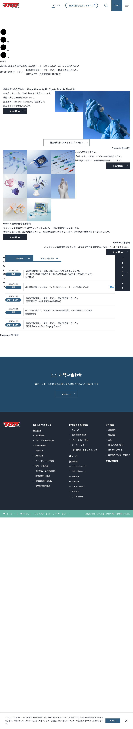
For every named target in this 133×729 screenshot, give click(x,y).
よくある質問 (77, 708)
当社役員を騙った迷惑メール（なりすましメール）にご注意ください (57, 498)
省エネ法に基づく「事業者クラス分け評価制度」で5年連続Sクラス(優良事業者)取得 (58, 523)
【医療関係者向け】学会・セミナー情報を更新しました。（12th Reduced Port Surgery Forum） (52, 536)
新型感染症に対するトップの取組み (69, 218)
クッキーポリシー (25, 721)
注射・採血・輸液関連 (44, 652)
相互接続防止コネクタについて (84, 661)
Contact (68, 605)
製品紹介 (37, 642)
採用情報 (73, 672)
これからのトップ (79, 677)
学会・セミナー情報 (80, 651)
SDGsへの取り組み (116, 656)
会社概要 (111, 646)
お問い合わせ (112, 672)
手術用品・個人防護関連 (45, 682)
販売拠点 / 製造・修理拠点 (119, 666)
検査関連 (39, 662)
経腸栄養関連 (40, 657)
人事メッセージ (78, 698)
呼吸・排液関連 (41, 677)
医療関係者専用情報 (78, 636)
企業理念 (111, 641)
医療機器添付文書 (79, 646)
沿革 (110, 651)
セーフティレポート (80, 656)
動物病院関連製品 (42, 697)
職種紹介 (75, 687)
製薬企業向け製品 (42, 687)
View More (15, 186)
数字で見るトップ (79, 682)
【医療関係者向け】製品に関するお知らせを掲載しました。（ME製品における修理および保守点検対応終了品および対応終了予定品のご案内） (58, 485)
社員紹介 (75, 693)
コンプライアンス (115, 661)
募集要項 (75, 703)
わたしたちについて (42, 636)
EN (58, 5)
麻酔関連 (39, 667)
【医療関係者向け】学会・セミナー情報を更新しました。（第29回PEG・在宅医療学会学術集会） (52, 511)
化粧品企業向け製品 (43, 692)
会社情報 (110, 636)
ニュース (75, 641)
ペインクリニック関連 (44, 672)
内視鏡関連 (40, 646)
